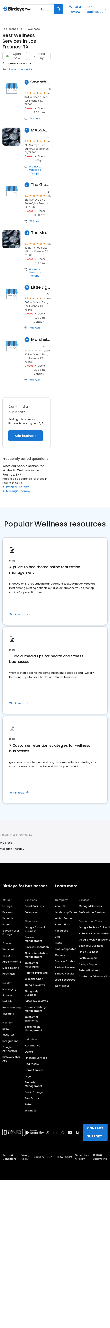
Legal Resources (65, 979)
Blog (58, 936)
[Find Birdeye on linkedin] (55, 1132)
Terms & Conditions (9, 1157)
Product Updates (65, 949)
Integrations (10, 1041)
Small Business (34, 906)
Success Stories (65, 961)
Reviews (7, 912)
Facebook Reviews (36, 1001)
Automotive (32, 1045)
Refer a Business (89, 970)
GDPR (50, 1157)
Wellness (34, 118)
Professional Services (92, 912)
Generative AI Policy (82, 1157)
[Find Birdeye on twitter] (47, 1132)
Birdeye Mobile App (11, 1058)
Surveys (7, 995)
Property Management (33, 1084)
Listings (7, 906)
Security (39, 1157)
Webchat (8, 949)
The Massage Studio (41, 232)
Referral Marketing (36, 972)
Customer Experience (31, 1018)
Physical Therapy (17, 487)
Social (6, 955)
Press (58, 943)
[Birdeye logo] (14, 9)
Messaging (9, 989)
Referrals (7, 918)
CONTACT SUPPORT (95, 1132)
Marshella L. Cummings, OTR (41, 339)
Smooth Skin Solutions (40, 82)
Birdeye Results (64, 973)
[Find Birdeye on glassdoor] (77, 1132)
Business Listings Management (36, 1009)
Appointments (11, 961)
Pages (6, 924)
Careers (60, 955)
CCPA (68, 1157)
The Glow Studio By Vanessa (41, 184)
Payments (9, 974)
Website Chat (34, 979)
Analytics (8, 1035)
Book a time (62, 924)
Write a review (75, 9)
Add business (25, 436)
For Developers (88, 958)
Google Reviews (35, 985)
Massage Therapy (35, 171)
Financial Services (36, 1058)
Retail (28, 1104)
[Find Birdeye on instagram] (62, 1132)
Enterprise (31, 912)
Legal (28, 1076)
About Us (60, 906)
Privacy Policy (25, 1157)
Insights (7, 1001)
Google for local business (35, 929)
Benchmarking (11, 1007)
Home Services (34, 1070)
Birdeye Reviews (65, 967)
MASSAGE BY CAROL (41, 130)
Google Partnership (9, 1049)
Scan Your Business (91, 945)
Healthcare (32, 1064)
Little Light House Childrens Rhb (41, 287)
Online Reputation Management (36, 955)
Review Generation (37, 947)
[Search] (58, 9)
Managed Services (90, 906)
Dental (29, 1051)
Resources (61, 930)
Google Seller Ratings (10, 932)
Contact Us (62, 986)
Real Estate (32, 1098)
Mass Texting (10, 968)
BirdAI (5, 1029)
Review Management (33, 939)
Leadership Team (66, 912)
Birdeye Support (89, 964)
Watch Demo (63, 918)
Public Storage (34, 1092)
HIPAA (59, 1157)
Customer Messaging (32, 964)
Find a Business (88, 952)
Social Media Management (33, 1028)
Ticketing (8, 1013)
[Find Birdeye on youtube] (70, 1132)
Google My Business (31, 993)
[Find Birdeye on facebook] (40, 1132)
